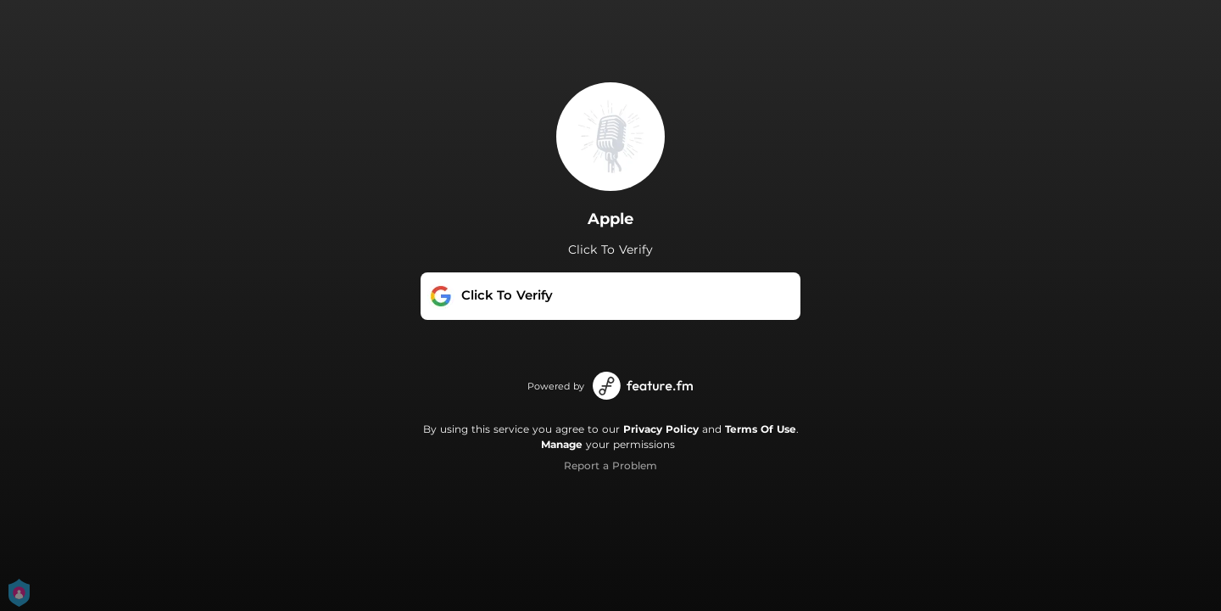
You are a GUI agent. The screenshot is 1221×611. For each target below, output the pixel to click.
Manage (562, 444)
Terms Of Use (760, 429)
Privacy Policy (661, 429)
